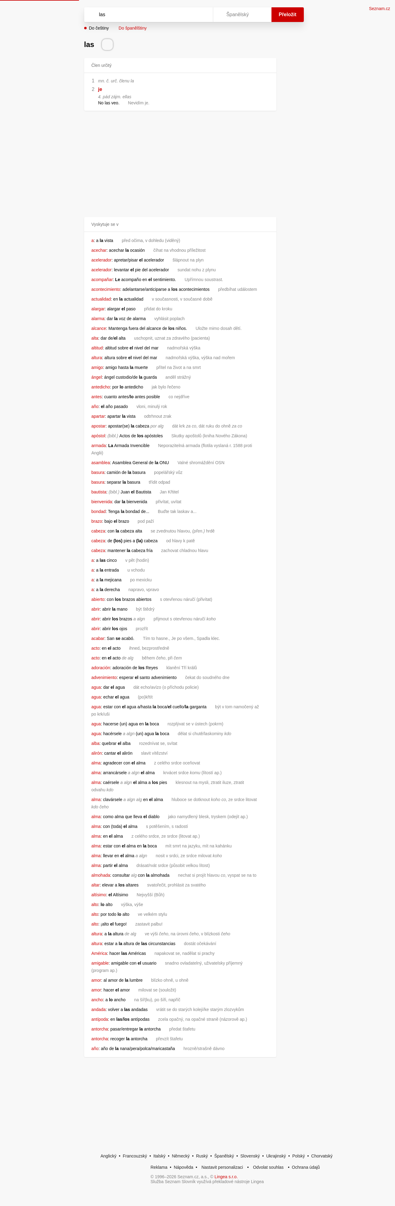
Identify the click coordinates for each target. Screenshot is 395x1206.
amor (96, 980)
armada (99, 445)
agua (96, 687)
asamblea (101, 462)
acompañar (102, 279)
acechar (99, 250)
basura (98, 472)
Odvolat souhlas (268, 1167)
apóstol (98, 435)
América (99, 953)
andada (99, 1009)
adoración (101, 667)
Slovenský (250, 1156)
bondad (99, 511)
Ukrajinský (276, 1156)
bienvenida (102, 501)
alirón (97, 753)
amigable (100, 963)
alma (96, 762)
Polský (298, 1156)
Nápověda (183, 1167)
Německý (180, 1156)
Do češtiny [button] (99, 28)
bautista (99, 491)
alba (95, 743)
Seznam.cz (379, 8)
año (95, 406)
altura (97, 357)
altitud (97, 347)
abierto (98, 599)
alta (95, 338)
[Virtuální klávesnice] (202, 14)
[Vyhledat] (147, 14)
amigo (97, 367)
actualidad (101, 299)
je (100, 89)
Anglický (109, 1156)
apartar (98, 416)
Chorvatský (321, 1156)
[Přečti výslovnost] (107, 44)
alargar (98, 308)
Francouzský (135, 1156)
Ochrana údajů (306, 1167)
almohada (101, 875)
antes (97, 396)
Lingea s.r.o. (226, 1176)
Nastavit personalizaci (222, 1167)
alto (95, 904)
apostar (99, 426)
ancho (97, 999)
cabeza (98, 531)
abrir (96, 609)
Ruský (202, 1156)
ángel (97, 377)
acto (95, 648)
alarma (98, 318)
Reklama (159, 1167)
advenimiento (104, 677)
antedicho (101, 387)
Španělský (224, 1156)
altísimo (99, 894)
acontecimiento (106, 289)
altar (96, 885)
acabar (98, 638)
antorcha (100, 1029)
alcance (99, 328)
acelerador (102, 260)
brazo (97, 521)
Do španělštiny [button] (133, 28)
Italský (159, 1156)
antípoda (100, 1019)
